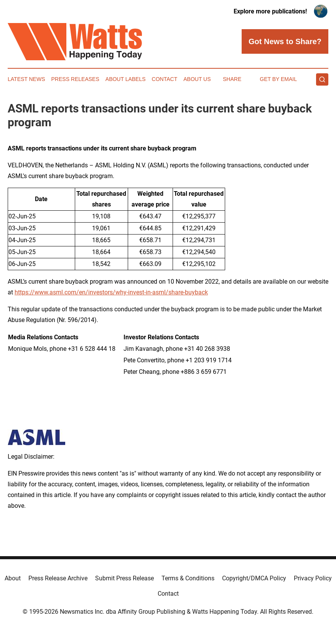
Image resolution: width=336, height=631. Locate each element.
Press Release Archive (57, 578)
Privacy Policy (313, 578)
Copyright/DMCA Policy (254, 578)
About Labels (125, 79)
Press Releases (75, 79)
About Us (197, 79)
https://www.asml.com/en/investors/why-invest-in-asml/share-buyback (111, 292)
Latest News (26, 79)
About (13, 578)
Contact (165, 79)
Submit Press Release (124, 578)
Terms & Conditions (187, 578)
